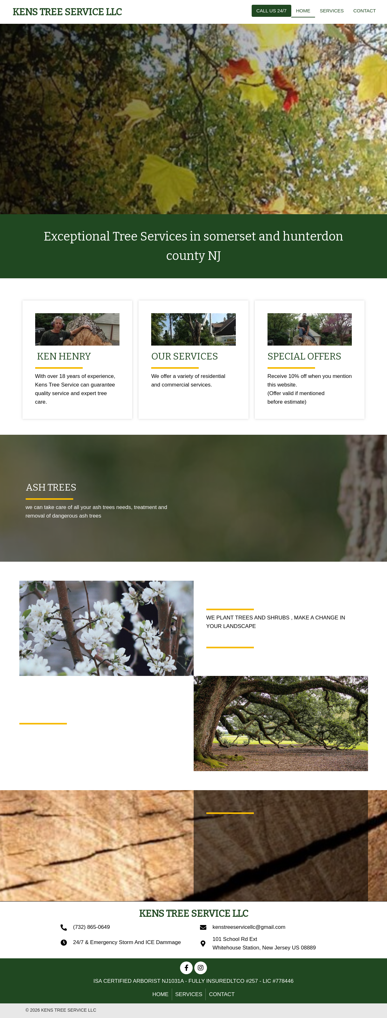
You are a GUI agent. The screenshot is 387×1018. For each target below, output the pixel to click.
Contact (222, 994)
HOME (160, 994)
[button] (34, 170)
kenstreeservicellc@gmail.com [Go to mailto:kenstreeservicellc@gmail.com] (249, 927)
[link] (271, 11)
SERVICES (189, 994)
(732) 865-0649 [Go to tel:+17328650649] (91, 927)
